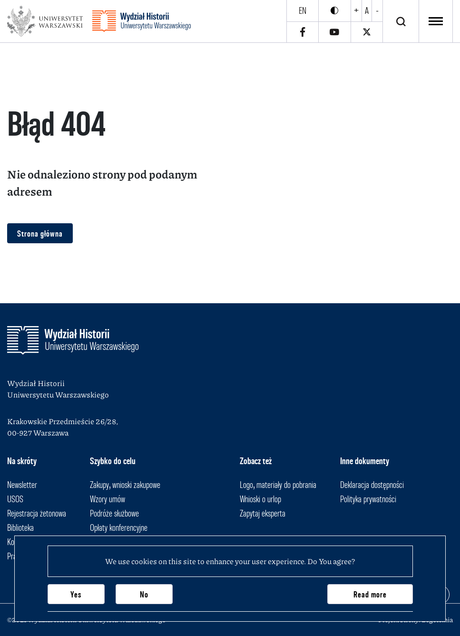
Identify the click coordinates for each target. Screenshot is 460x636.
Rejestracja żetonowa (36, 513)
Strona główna (40, 233)
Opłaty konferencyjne (118, 527)
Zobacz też (256, 461)
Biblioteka (20, 527)
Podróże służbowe (114, 513)
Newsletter (22, 484)
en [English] (302, 10)
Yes (75, 594)
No (144, 594)
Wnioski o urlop (260, 499)
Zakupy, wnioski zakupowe (125, 484)
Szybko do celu (113, 461)
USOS (15, 499)
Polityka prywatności (368, 499)
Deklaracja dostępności (372, 484)
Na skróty (22, 461)
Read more (370, 594)
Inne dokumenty (364, 461)
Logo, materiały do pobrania (278, 484)
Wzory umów (107, 499)
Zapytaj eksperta (262, 513)
